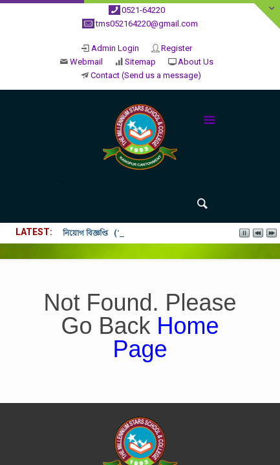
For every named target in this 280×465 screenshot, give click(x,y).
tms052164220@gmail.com (147, 23)
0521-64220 (143, 10)
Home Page (166, 337)
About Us (195, 62)
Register (176, 48)
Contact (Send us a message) (146, 75)
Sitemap (140, 62)
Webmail (86, 62)
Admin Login (115, 48)
